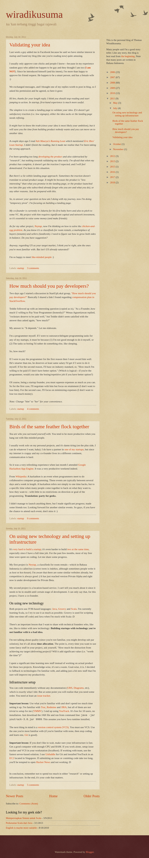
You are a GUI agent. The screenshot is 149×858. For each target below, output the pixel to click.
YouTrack (64, 711)
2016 (113, 172)
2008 (113, 82)
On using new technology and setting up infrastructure (127, 114)
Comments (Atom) (28, 803)
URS (69, 687)
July (115, 108)
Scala (74, 608)
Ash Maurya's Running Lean (50, 141)
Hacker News (43, 761)
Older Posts (92, 795)
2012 (113, 156)
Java (54, 608)
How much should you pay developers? (49, 286)
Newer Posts (14, 795)
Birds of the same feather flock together (49, 426)
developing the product (50, 156)
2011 (113, 98)
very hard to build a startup (27, 549)
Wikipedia (21, 476)
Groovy (62, 608)
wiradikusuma (34, 14)
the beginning (128, 56)
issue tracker (43, 695)
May (115, 103)
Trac (43, 707)
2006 (113, 72)
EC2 (11, 757)
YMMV (37, 711)
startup (20, 268)
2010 (113, 93)
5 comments (33, 784)
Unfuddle (50, 753)
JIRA (64, 707)
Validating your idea (29, 44)
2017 (113, 177)
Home (53, 795)
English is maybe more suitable (21, 827)
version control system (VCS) (53, 726)
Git (26, 734)
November (118, 149)
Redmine (51, 707)
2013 (113, 161)
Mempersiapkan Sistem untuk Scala (23, 817)
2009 (113, 88)
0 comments (33, 518)
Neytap (38, 226)
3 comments (33, 268)
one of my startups (74, 449)
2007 (113, 77)
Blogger (90, 851)
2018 (113, 182)
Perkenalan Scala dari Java (19, 822)
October (117, 144)
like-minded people (42, 257)
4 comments (33, 409)
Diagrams (79, 687)
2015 (113, 166)
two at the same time (78, 549)
